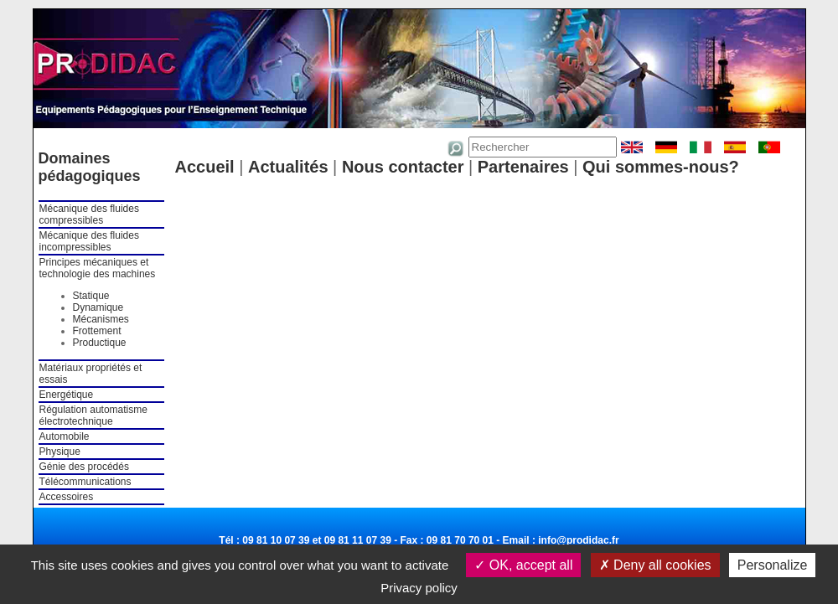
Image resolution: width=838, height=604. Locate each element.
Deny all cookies (655, 565)
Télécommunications (85, 482)
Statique (91, 296)
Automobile (64, 436)
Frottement (97, 331)
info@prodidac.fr (578, 540)
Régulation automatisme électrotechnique (93, 415)
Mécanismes (101, 319)
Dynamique (98, 307)
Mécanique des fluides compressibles (89, 214)
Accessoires (66, 497)
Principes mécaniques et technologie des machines (97, 268)
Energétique (66, 394)
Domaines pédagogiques (90, 167)
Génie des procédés (84, 466)
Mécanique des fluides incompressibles (89, 241)
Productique (100, 342)
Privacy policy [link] (419, 588)
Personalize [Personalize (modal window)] (772, 565)
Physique (59, 451)
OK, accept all (523, 565)
